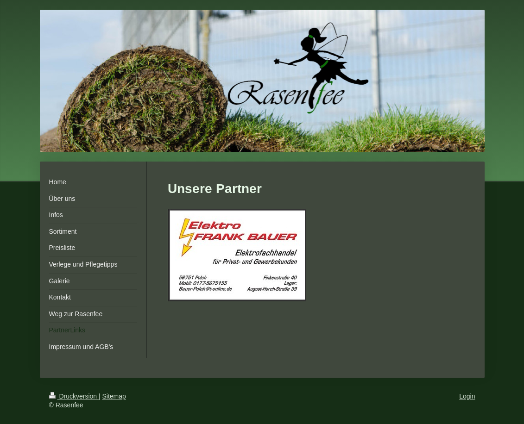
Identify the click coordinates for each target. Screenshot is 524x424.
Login (467, 396)
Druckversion (74, 396)
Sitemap (114, 396)
